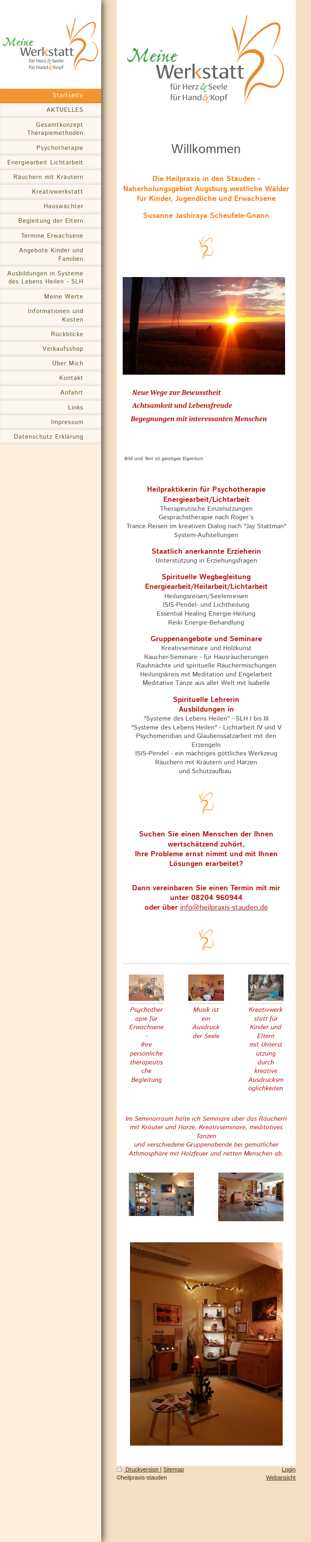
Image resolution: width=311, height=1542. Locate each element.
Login (289, 1469)
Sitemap (173, 1469)
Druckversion (138, 1469)
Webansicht (281, 1477)
